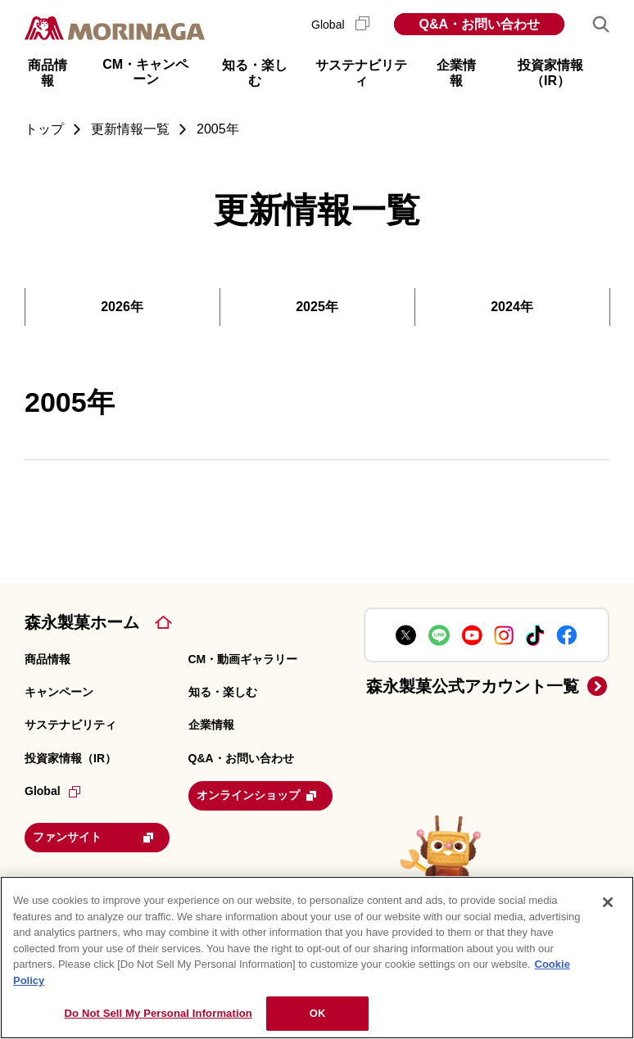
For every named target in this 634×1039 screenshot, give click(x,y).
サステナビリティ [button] (361, 73)
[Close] (608, 902)
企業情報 (211, 724)
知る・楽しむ (222, 691)
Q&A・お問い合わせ (479, 24)
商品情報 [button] (47, 73)
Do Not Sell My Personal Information (158, 1013)
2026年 (122, 307)
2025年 (317, 307)
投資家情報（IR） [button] (550, 73)
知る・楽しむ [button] (255, 73)
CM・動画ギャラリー (243, 659)
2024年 (512, 307)
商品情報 (47, 659)
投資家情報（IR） (70, 758)
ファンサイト (101, 833)
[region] (317, 957)
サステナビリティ (70, 724)
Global (340, 24)
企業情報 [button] (456, 73)
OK (318, 1013)
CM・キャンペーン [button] (145, 71)
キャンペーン (59, 691)
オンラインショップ (265, 794)
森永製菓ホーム (82, 622)
